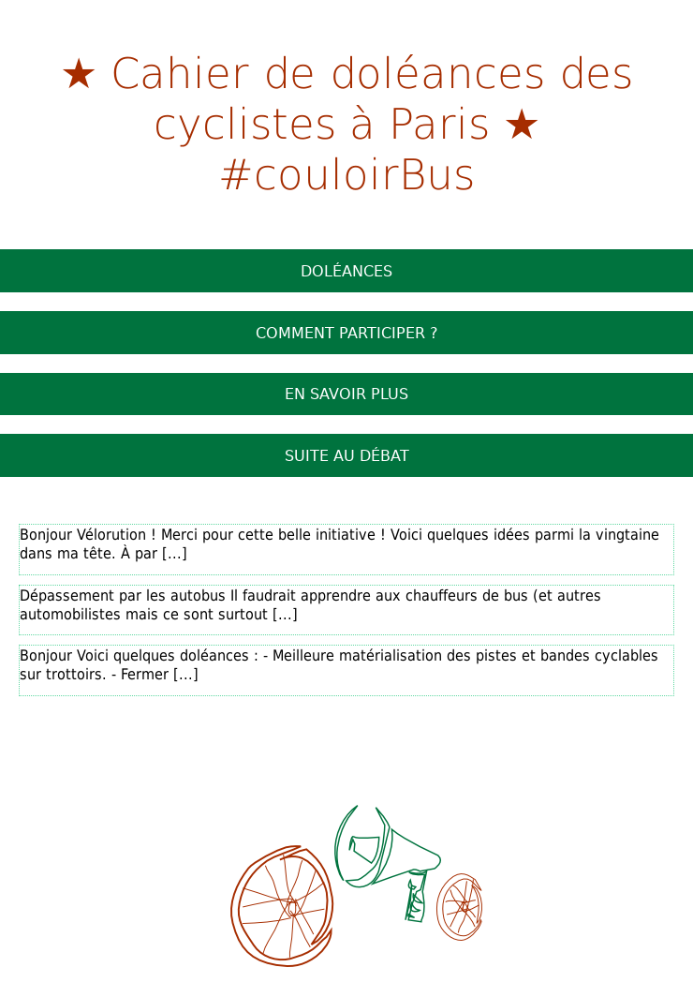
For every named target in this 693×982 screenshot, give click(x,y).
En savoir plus (346, 393)
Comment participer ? (347, 332)
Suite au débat (347, 455)
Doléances (346, 271)
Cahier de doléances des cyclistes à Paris (372, 96)
